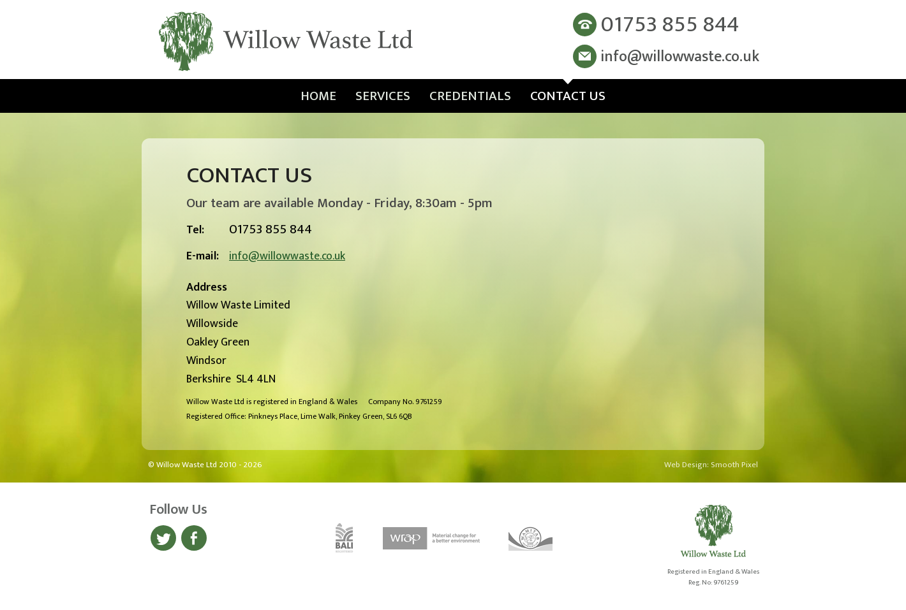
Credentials (470, 96)
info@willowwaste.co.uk (287, 256)
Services (382, 96)
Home (318, 96)
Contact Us (567, 96)
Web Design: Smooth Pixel (711, 465)
